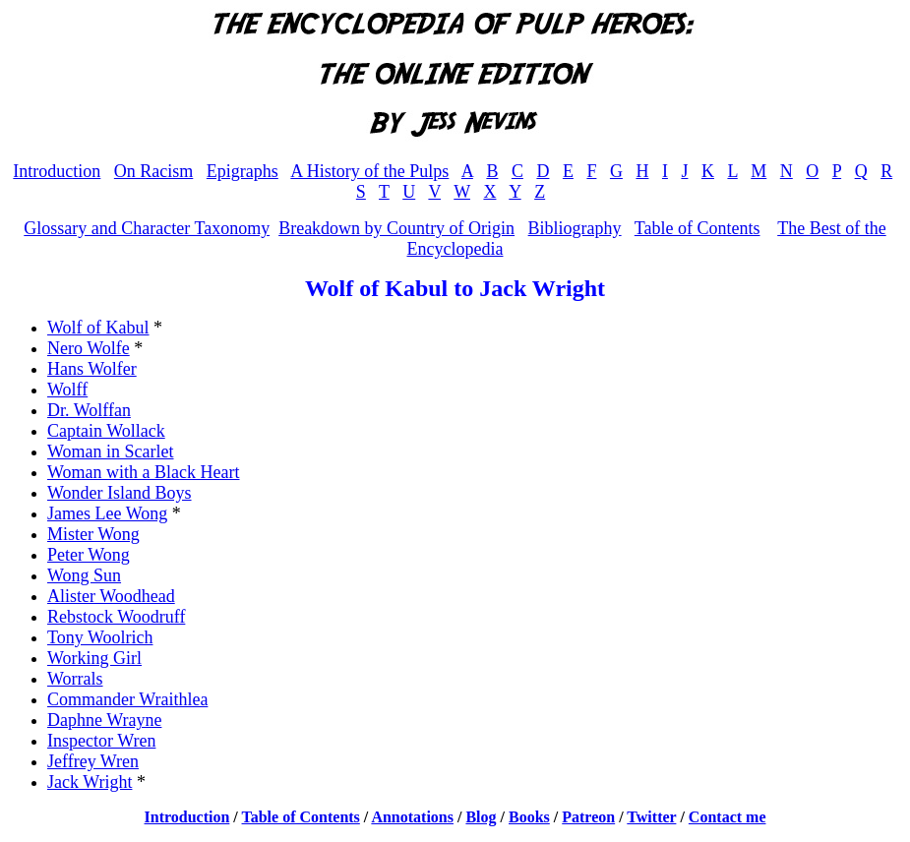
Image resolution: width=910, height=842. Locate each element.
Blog (480, 817)
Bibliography (575, 228)
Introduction (56, 171)
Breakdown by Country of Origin (396, 228)
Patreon (588, 817)
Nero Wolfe (88, 348)
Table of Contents (697, 228)
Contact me (727, 817)
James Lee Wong (107, 513)
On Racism (154, 171)
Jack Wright (89, 782)
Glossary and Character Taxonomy (147, 228)
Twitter (651, 817)
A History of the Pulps (369, 171)
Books (529, 817)
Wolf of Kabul (98, 327)
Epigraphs (242, 171)
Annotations (412, 817)
